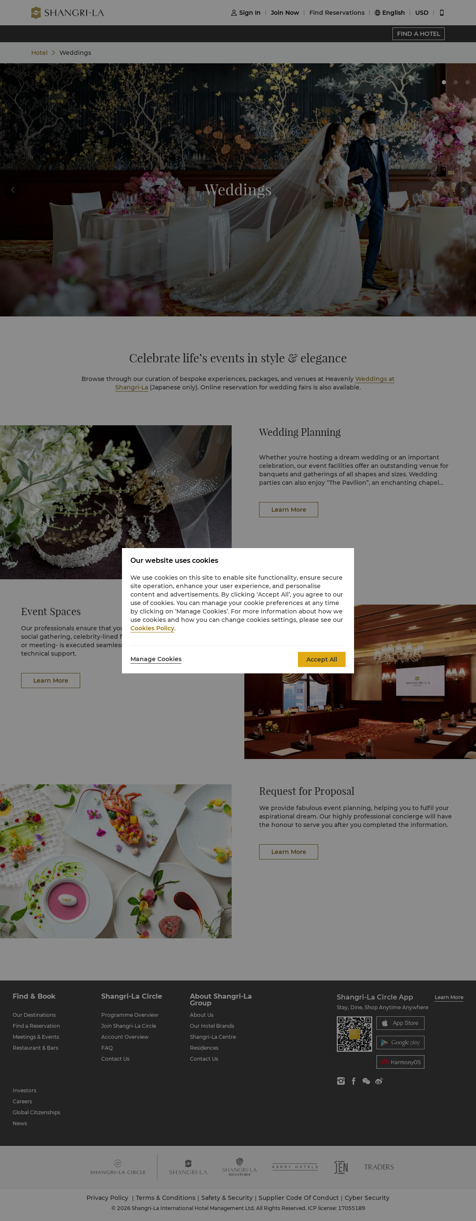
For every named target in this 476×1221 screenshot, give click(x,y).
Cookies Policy (152, 628)
